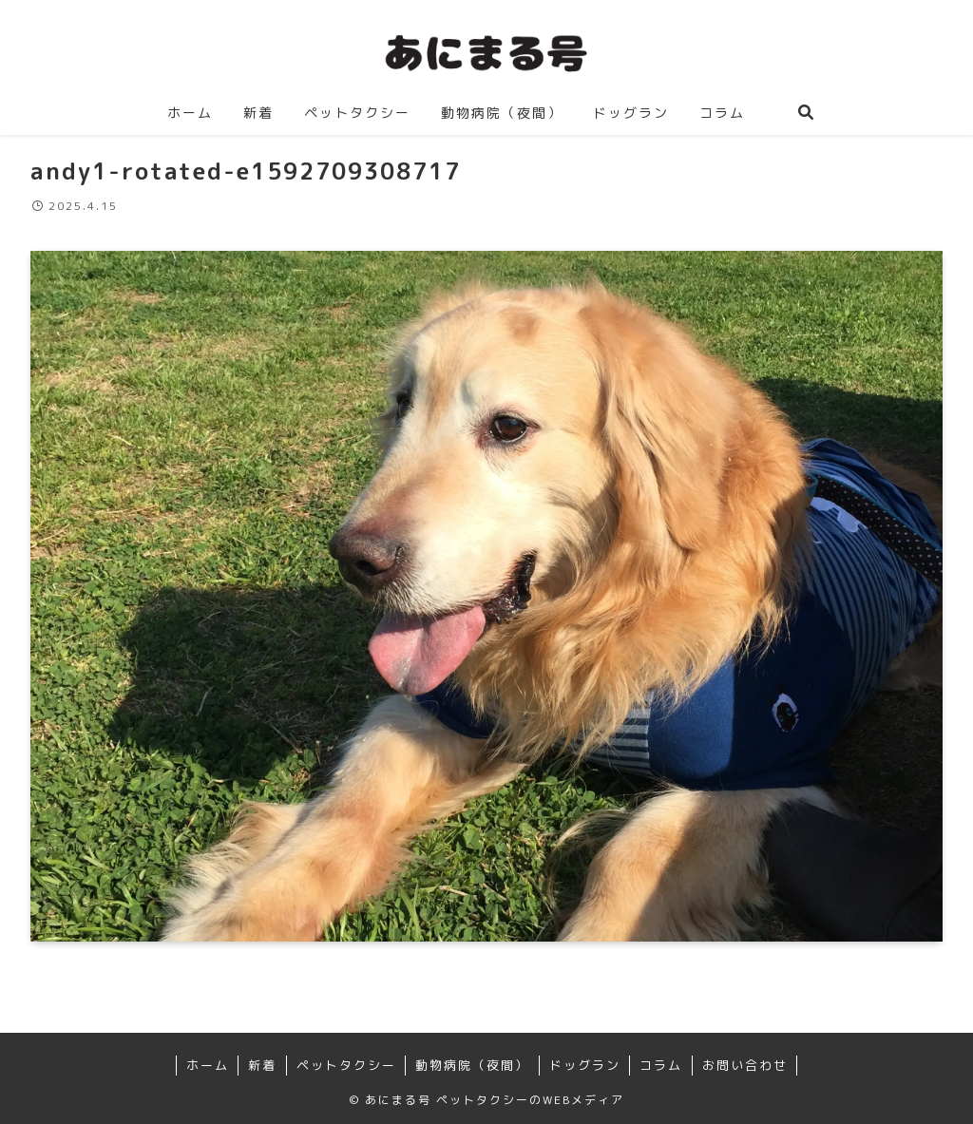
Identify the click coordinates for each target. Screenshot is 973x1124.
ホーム (207, 1065)
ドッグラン (584, 1065)
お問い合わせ (745, 1065)
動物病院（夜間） (472, 1065)
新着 (262, 1065)
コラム (660, 1065)
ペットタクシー (346, 1065)
